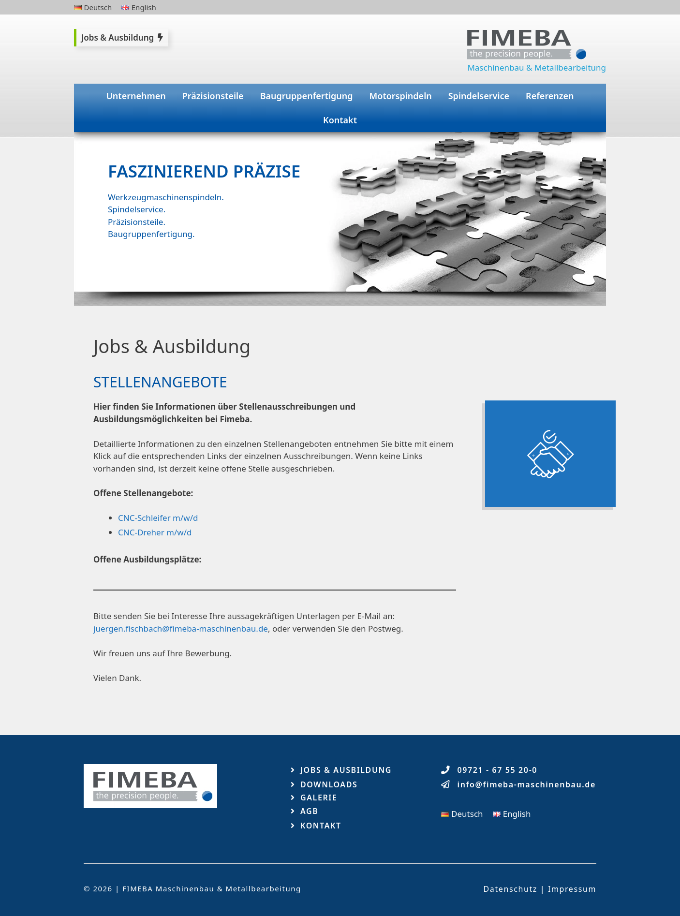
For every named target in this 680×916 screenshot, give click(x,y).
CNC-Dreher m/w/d (155, 532)
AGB (309, 811)
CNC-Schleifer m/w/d (158, 517)
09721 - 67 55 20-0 (498, 770)
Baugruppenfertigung (306, 96)
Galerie (318, 797)
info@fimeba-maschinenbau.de (527, 784)
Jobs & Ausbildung (346, 770)
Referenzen (550, 96)
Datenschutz (510, 889)
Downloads (328, 784)
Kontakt (340, 120)
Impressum (572, 889)
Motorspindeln (401, 96)
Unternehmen (135, 96)
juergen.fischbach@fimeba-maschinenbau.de (180, 628)
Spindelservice (478, 96)
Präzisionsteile (213, 96)
